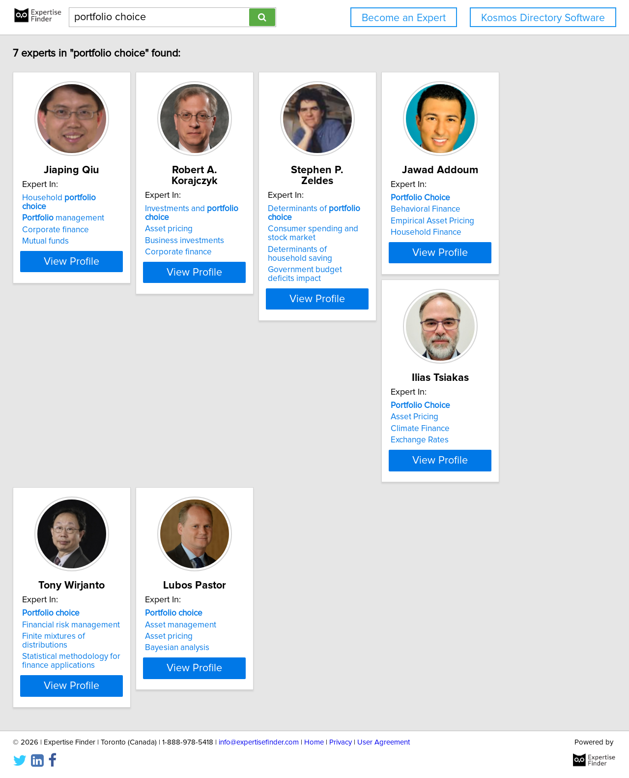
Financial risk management (225, 443)
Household (79, 197)
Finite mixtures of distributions (231, 455)
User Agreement (383, 742)
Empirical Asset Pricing (513, 221)
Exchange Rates (58, 466)
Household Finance (506, 232)
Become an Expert (404, 18)
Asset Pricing (53, 443)
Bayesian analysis (356, 466)
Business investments (216, 221)
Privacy (340, 742)
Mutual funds (52, 232)
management (70, 209)
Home (314, 742)
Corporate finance (62, 221)
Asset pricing (200, 209)
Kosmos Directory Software (543, 18)
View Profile (91, 279)
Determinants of (383, 197)
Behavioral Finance (506, 209)
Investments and (236, 197)
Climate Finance (58, 455)
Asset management (359, 443)
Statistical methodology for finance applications (225, 471)
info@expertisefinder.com (259, 742)
